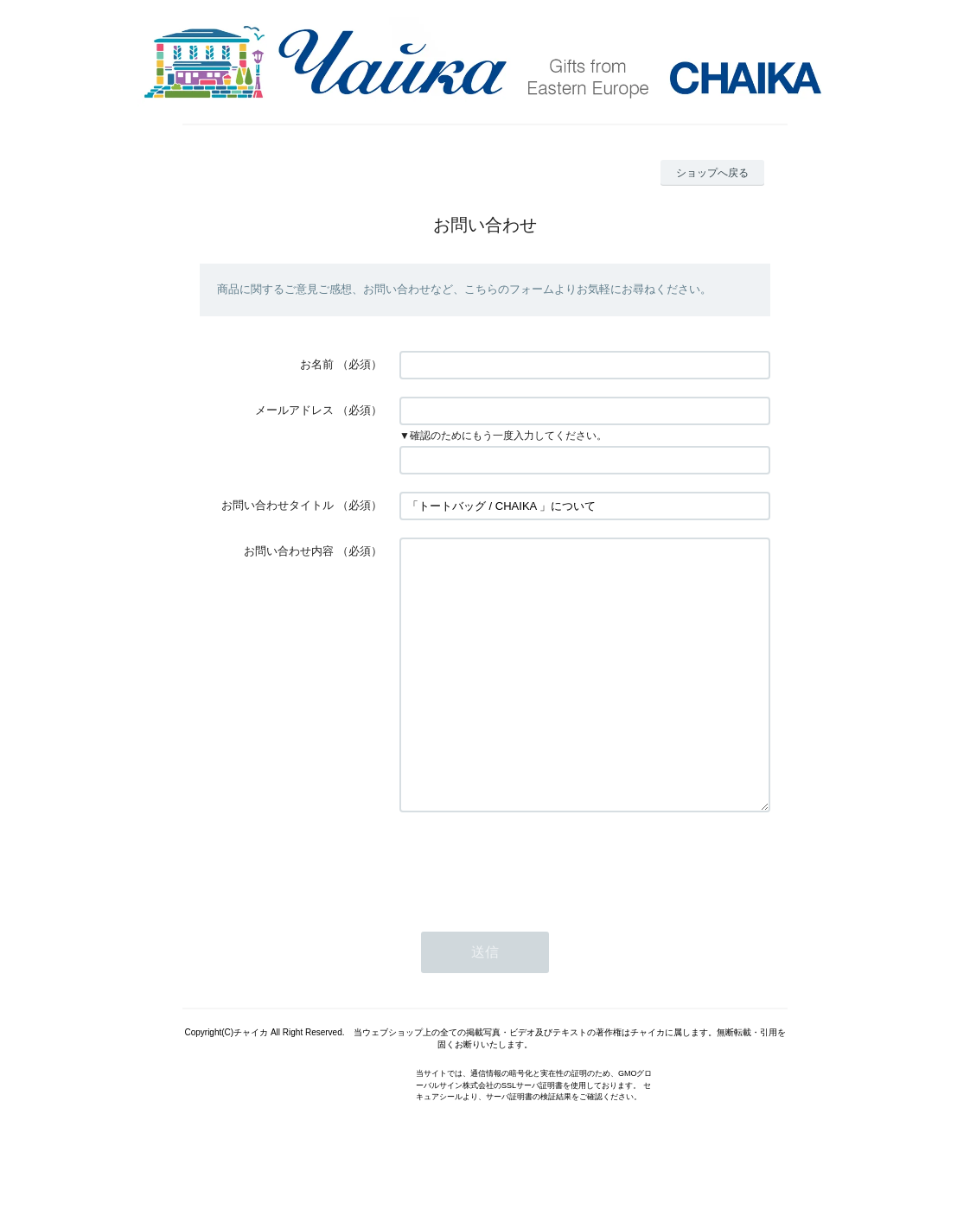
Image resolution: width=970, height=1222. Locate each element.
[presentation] (530, 915)
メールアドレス (294, 410)
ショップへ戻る (712, 173)
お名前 (317, 364)
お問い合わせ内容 (289, 550)
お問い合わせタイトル (277, 505)
